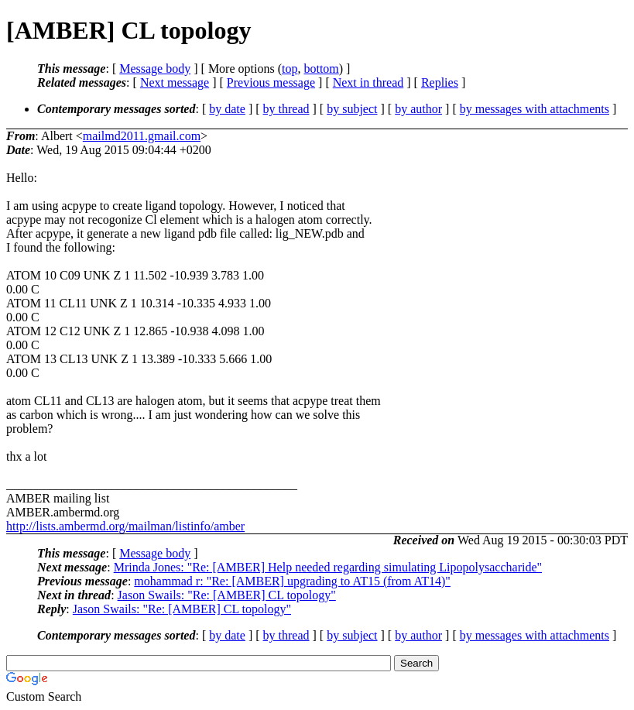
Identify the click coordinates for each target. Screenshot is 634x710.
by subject (352, 108)
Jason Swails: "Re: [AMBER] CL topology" (227, 595)
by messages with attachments (534, 108)
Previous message (271, 82)
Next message (174, 82)
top (289, 68)
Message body (154, 68)
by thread (286, 108)
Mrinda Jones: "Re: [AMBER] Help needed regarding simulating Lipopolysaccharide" (328, 567)
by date (227, 108)
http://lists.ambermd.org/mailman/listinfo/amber (125, 526)
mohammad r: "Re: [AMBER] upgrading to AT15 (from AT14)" (292, 581)
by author (418, 108)
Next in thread (368, 82)
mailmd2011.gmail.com (141, 135)
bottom (320, 68)
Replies (439, 82)
